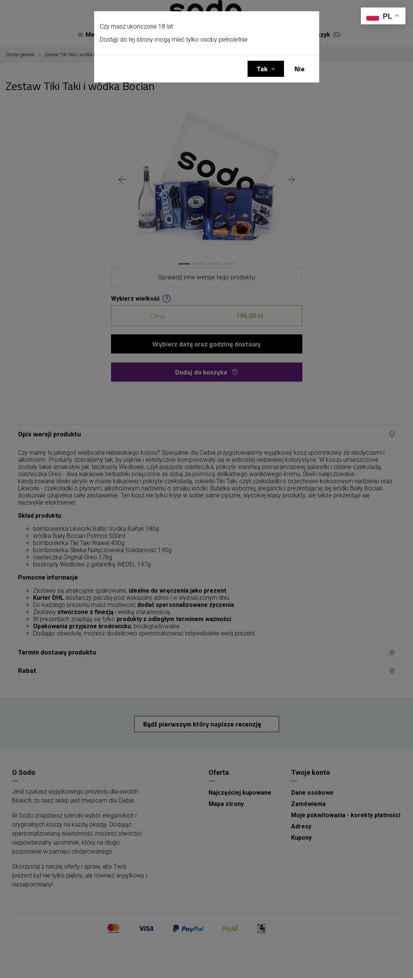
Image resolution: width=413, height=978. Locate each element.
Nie (299, 69)
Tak (262, 69)
